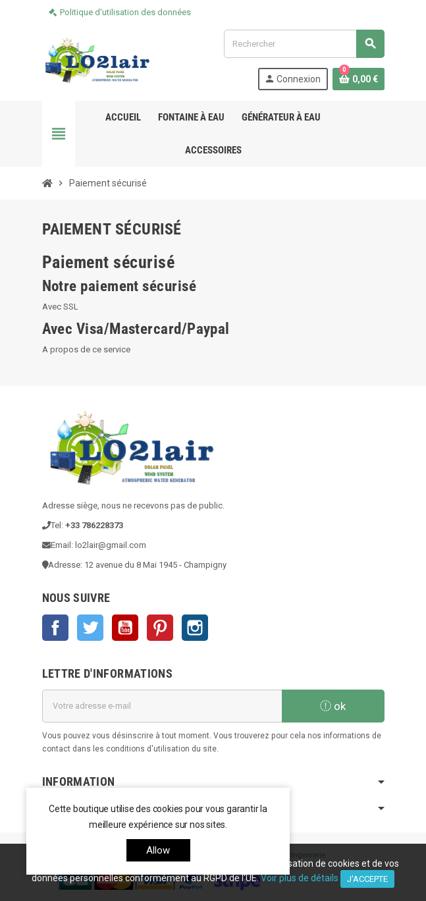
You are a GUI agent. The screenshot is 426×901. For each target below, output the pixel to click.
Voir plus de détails (299, 878)
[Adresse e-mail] (162, 706)
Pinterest (160, 627)
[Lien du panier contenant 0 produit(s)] (359, 79)
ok (333, 706)
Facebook (55, 627)
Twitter (90, 627)
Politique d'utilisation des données (125, 12)
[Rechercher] (304, 44)
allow (158, 850)
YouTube (125, 627)
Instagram (195, 627)
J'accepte (367, 879)
